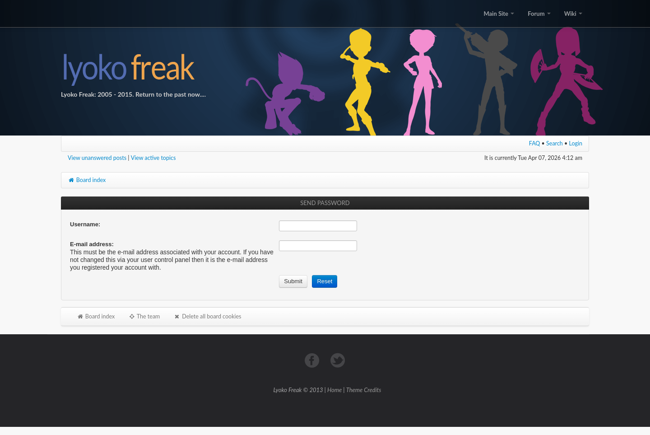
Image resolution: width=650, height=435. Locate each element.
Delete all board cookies (207, 316)
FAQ (534, 143)
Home (334, 389)
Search (554, 143)
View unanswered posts (97, 157)
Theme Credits (363, 389)
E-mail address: (92, 244)
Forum (539, 13)
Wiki (573, 13)
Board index (87, 180)
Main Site (498, 13)
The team (144, 316)
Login (576, 143)
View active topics (153, 157)
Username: (85, 224)
